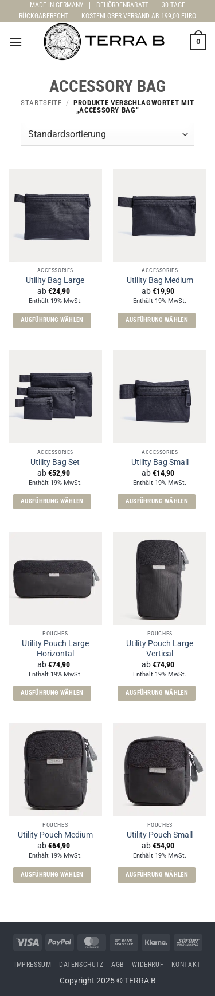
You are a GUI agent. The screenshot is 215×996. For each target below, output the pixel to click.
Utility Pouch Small (160, 834)
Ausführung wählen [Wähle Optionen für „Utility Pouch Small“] (157, 874)
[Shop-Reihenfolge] (107, 134)
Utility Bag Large (55, 280)
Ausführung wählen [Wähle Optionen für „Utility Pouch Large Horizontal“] (52, 692)
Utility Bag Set (55, 462)
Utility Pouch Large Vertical (159, 648)
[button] (15, 42)
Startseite (41, 102)
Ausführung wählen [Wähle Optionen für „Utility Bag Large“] (52, 320)
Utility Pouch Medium (55, 834)
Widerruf (147, 965)
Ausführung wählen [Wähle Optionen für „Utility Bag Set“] (52, 501)
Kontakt (186, 965)
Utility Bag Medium (160, 280)
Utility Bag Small (160, 462)
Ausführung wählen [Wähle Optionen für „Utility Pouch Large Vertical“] (157, 692)
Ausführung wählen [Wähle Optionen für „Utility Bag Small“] (157, 501)
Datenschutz (81, 965)
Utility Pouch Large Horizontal (55, 648)
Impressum (33, 965)
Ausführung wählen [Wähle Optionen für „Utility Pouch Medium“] (52, 874)
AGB (117, 965)
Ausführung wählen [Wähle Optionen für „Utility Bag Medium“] (157, 320)
